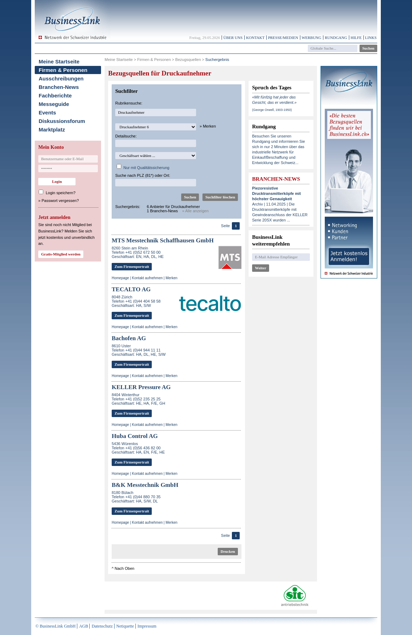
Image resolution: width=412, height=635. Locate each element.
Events (47, 112)
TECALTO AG (131, 289)
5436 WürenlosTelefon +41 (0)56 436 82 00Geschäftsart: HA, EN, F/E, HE (138, 448)
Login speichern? (61, 193)
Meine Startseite (59, 61)
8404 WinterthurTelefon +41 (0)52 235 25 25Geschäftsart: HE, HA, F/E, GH (138, 399)
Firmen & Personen (63, 70)
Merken (171, 278)
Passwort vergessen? (60, 200)
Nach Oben (124, 568)
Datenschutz (101, 626)
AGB (83, 626)
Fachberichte (55, 95)
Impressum (147, 626)
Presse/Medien (283, 37)
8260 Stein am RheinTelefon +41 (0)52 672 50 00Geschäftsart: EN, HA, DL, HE (138, 252)
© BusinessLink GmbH (55, 626)
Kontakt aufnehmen (147, 278)
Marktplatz (52, 130)
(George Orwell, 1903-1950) (272, 110)
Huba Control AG (135, 436)
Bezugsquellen (188, 59)
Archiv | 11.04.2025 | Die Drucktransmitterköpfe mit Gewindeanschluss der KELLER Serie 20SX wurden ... (280, 204)
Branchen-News (59, 87)
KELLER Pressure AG (141, 387)
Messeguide (54, 104)
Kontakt (255, 37)
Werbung (312, 37)
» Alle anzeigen (195, 211)
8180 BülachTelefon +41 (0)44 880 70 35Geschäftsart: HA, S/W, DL (136, 496)
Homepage (120, 278)
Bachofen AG (129, 338)
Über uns (233, 37)
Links (371, 37)
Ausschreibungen (61, 78)
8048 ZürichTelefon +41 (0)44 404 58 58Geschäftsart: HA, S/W (136, 301)
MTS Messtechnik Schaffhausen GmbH (163, 240)
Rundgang (336, 37)
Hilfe (356, 37)
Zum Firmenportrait (132, 266)
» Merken (208, 126)
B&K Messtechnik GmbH (145, 485)
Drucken (228, 551)
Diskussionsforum (62, 121)
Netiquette (125, 626)
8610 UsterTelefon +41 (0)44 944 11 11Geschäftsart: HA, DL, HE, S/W (139, 350)
